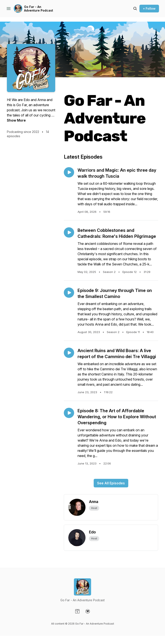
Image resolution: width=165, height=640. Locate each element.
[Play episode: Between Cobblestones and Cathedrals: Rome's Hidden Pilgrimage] (69, 232)
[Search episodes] (135, 8)
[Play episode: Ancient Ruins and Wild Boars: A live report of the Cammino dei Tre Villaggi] (69, 353)
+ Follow (149, 8)
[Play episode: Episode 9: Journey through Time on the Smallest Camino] (69, 292)
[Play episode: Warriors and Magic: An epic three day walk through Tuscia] (69, 172)
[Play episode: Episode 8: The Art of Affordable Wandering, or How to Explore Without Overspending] (69, 413)
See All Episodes (111, 483)
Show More (16, 120)
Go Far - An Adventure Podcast (38, 8)
